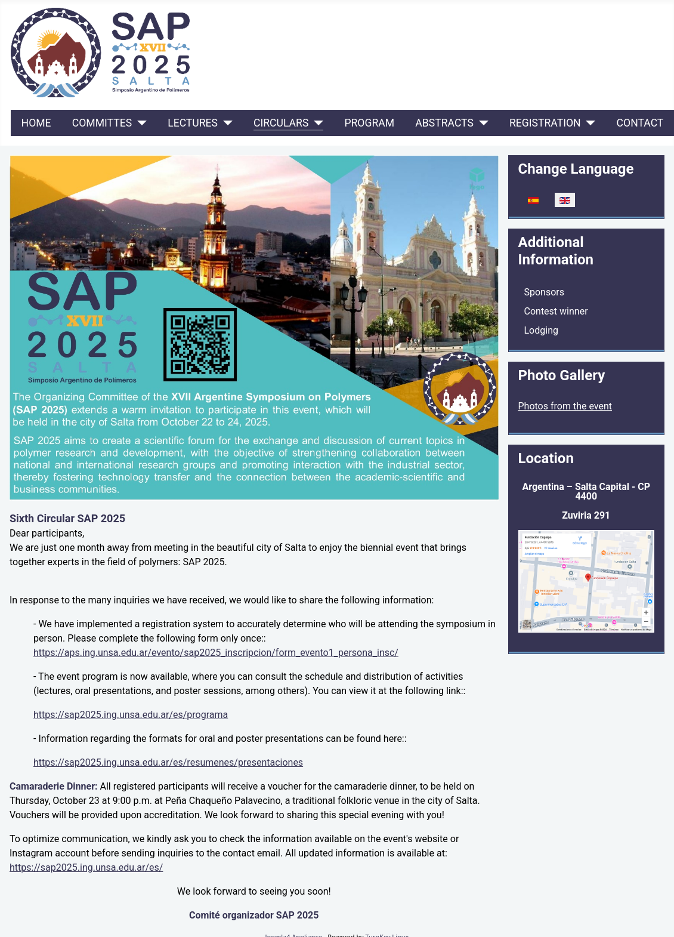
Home (36, 123)
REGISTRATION (545, 123)
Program (369, 123)
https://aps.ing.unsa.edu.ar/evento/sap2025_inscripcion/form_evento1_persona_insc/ (215, 652)
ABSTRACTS (444, 123)
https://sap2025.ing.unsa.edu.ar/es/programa (130, 714)
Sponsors (544, 292)
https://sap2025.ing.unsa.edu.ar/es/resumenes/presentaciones (168, 762)
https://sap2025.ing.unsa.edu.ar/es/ (86, 867)
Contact (640, 123)
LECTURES (193, 123)
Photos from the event (565, 406)
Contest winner (556, 311)
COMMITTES (102, 123)
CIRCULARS (280, 123)
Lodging (541, 330)
